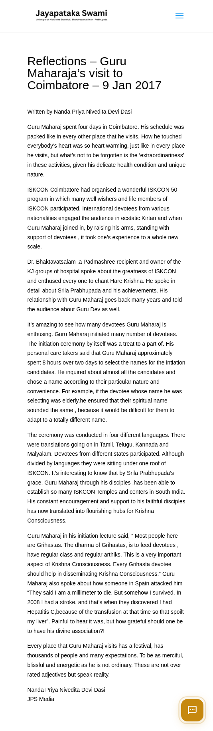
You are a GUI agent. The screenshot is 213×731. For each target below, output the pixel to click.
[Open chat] (192, 710)
